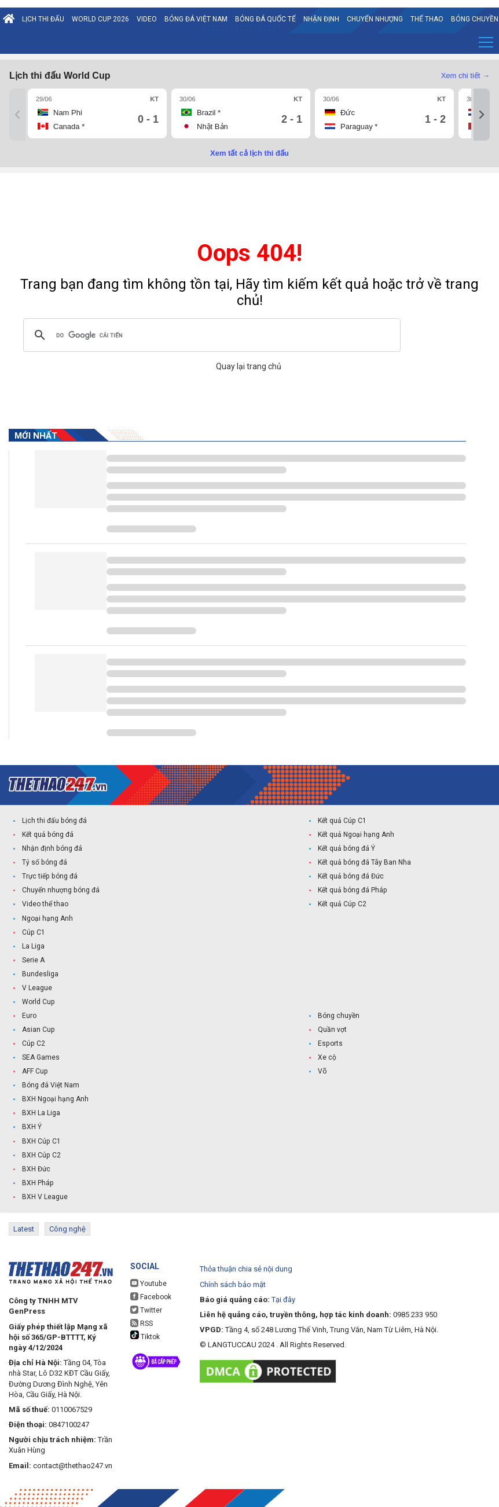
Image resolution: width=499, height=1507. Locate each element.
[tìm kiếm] (210, 335)
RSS (141, 1322)
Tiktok (145, 1335)
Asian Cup (38, 1030)
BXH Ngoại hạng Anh (55, 1099)
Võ (322, 1071)
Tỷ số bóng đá (44, 863)
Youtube (148, 1282)
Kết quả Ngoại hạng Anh (356, 835)
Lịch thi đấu (43, 19)
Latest (23, 1228)
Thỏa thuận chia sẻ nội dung (246, 1268)
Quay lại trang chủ (249, 366)
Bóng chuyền (338, 1016)
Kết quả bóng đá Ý (346, 849)
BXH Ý (32, 1127)
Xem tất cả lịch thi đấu (249, 153)
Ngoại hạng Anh (47, 918)
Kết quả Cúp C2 (342, 904)
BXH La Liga (41, 1113)
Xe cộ (327, 1057)
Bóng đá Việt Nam (196, 19)
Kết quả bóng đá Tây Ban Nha (364, 863)
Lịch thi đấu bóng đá (54, 821)
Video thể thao (45, 904)
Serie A (33, 960)
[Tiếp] (482, 115)
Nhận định (321, 19)
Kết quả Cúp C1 (342, 821)
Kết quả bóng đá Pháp (352, 891)
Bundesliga (40, 974)
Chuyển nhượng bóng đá (60, 891)
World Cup (38, 1002)
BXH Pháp (37, 1182)
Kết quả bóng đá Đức (350, 877)
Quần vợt (332, 1030)
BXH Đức (36, 1168)
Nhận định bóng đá (52, 849)
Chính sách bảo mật (233, 1283)
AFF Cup (34, 1071)
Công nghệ (67, 1228)
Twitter (146, 1309)
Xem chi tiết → (465, 75)
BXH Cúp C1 (41, 1141)
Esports (330, 1043)
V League (37, 988)
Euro (29, 1016)
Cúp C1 (33, 932)
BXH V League (45, 1196)
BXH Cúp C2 (41, 1155)
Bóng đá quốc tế (265, 19)
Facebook (150, 1296)
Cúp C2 (33, 1043)
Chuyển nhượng (375, 19)
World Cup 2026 (100, 19)
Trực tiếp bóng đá (49, 877)
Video (147, 19)
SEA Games (41, 1057)
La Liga (33, 946)
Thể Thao (426, 19)
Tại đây (283, 1298)
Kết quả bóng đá (47, 835)
